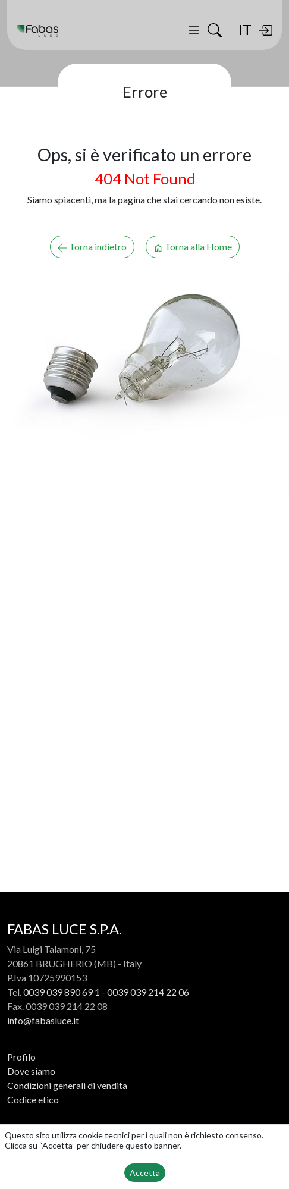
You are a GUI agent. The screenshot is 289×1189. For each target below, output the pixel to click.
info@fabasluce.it (43, 1020)
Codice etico (33, 1099)
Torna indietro (92, 247)
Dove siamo (31, 1071)
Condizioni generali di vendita (67, 1085)
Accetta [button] (145, 1173)
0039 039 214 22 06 (148, 991)
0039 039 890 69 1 (61, 991)
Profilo (21, 1056)
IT (245, 29)
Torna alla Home (192, 247)
